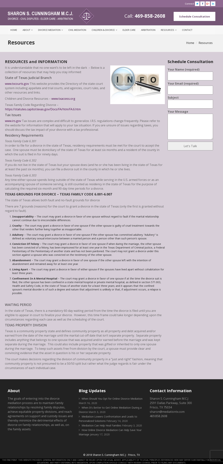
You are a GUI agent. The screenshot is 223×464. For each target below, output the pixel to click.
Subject (190, 101)
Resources (167, 30)
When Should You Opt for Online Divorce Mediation (112, 398)
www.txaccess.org (63, 99)
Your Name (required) (190, 72)
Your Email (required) (190, 86)
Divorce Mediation (49, 30)
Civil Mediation (77, 30)
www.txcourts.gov (17, 84)
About (26, 30)
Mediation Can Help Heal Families (101, 425)
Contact (187, 30)
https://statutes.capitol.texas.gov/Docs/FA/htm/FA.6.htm (43, 109)
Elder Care (129, 30)
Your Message (190, 125)
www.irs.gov (13, 121)
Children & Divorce (103, 30)
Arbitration (148, 30)
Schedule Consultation (194, 16)
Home (13, 30)
